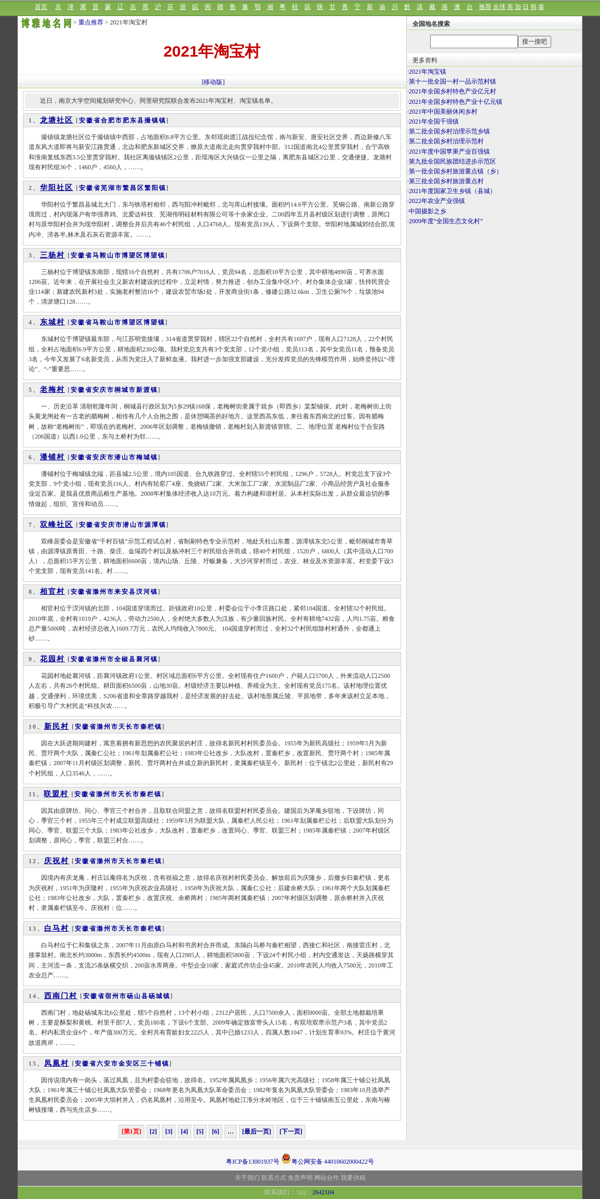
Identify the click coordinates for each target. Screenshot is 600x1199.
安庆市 (103, 389)
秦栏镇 (151, 726)
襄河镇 (147, 659)
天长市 (129, 726)
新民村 (56, 726)
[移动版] (213, 82)
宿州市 (116, 996)
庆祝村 (56, 861)
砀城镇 (159, 996)
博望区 (132, 255)
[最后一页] (256, 1131)
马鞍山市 (107, 255)
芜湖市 (112, 188)
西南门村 (60, 996)
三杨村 (52, 255)
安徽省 (90, 120)
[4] (184, 1131)
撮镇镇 (155, 120)
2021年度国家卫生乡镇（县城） (452, 191)
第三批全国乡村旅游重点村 (446, 181)
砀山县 (138, 996)
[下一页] (290, 1131)
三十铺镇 (154, 1063)
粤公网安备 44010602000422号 (327, 1158)
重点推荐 (90, 22)
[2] (153, 1131)
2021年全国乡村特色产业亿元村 (452, 91)
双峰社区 (56, 524)
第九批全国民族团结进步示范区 (452, 161)
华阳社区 (56, 188)
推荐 (485, 6)
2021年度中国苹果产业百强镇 (449, 151)
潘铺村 (52, 457)
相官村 (52, 591)
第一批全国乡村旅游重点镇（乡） (455, 171)
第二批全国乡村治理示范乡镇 (449, 131)
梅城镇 (147, 457)
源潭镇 (155, 524)
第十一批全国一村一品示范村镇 (452, 81)
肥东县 (133, 120)
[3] (168, 1131)
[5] (200, 1131)
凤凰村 (56, 1063)
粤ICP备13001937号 (252, 1161)
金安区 (129, 1063)
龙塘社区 (56, 120)
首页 (41, 6)
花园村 (52, 659)
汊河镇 (147, 591)
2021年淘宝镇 (427, 71)
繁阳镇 (155, 188)
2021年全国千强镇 (434, 121)
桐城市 (125, 389)
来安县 (125, 591)
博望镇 (154, 255)
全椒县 (125, 659)
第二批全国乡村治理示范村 (446, 141)
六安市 (107, 1063)
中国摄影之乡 (427, 211)
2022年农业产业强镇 (437, 201)
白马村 (56, 928)
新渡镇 (147, 389)
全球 (499, 6)
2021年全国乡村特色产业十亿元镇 (455, 101)
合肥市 (112, 120)
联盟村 (56, 794)
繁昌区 (133, 188)
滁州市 (103, 591)
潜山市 (125, 457)
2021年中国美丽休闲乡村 (443, 111)
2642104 (323, 1192)
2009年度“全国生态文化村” (446, 221)
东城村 (52, 322)
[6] (215, 1131)
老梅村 (52, 389)
